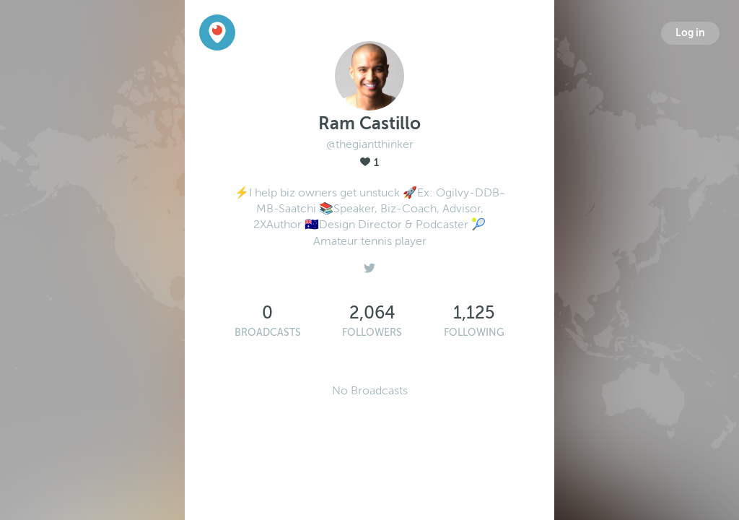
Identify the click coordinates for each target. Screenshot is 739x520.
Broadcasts (268, 332)
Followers (372, 332)
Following (474, 332)
